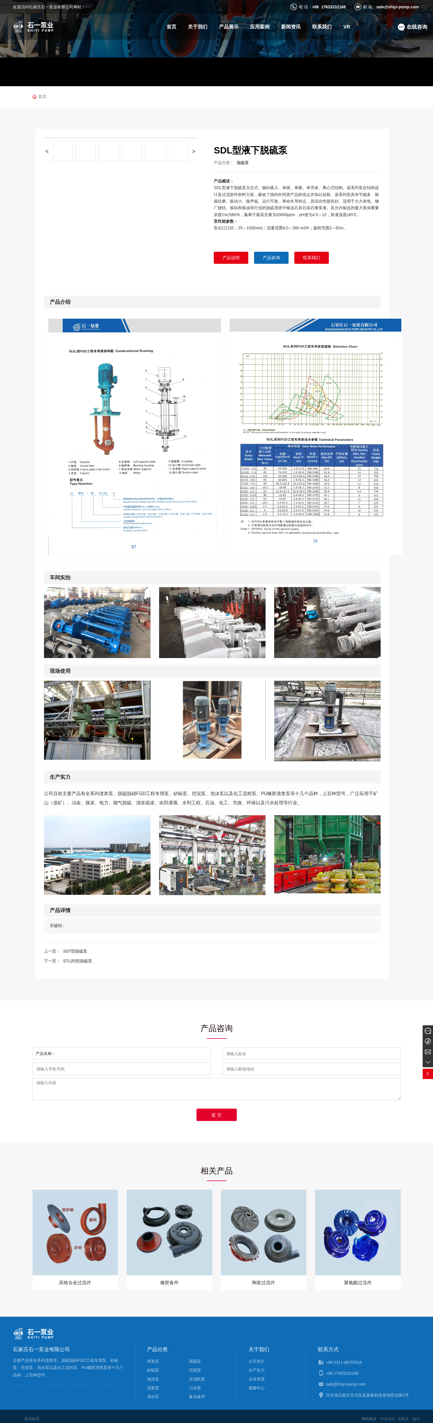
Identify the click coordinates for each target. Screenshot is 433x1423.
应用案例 (260, 27)
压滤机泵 (197, 1374)
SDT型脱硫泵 (75, 951)
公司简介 (257, 1356)
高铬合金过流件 (75, 1282)
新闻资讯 (291, 27)
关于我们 (197, 27)
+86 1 (331, 1368)
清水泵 (153, 1391)
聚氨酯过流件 (358, 1282)
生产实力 (257, 1365)
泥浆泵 (153, 1382)
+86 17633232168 (329, 7)
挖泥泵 (195, 1365)
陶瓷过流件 (263, 1282)
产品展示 (229, 27)
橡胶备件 (169, 1282)
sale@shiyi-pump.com (397, 7)
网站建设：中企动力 (376, 1414)
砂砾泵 (153, 1365)
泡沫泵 (153, 1374)
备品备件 (197, 1391)
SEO (415, 1414)
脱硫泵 (243, 162)
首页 (171, 27)
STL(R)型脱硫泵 (77, 961)
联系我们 (322, 27)
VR (346, 27)
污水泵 (195, 1382)
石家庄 (402, 1414)
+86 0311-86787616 (344, 1357)
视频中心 (257, 1382)
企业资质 (257, 1374)
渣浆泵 (153, 1356)
